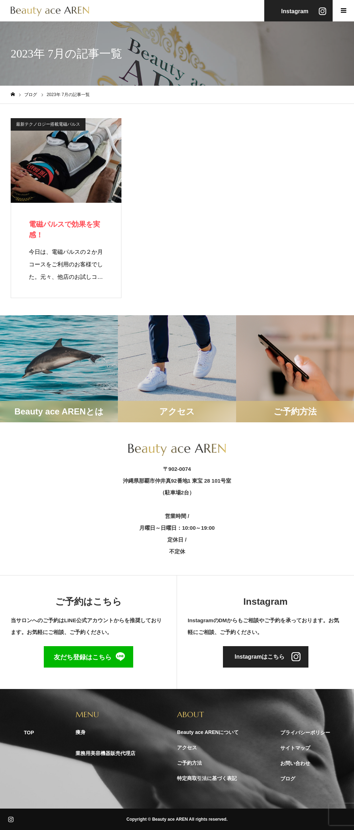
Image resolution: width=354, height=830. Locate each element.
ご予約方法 (189, 763)
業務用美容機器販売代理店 (105, 753)
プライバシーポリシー (305, 732)
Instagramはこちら (260, 657)
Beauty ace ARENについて (208, 732)
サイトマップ (295, 748)
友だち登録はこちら (82, 657)
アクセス (187, 747)
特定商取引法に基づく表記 (207, 778)
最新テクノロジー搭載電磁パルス (48, 124)
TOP (29, 732)
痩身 (80, 732)
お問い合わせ (295, 763)
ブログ (287, 778)
